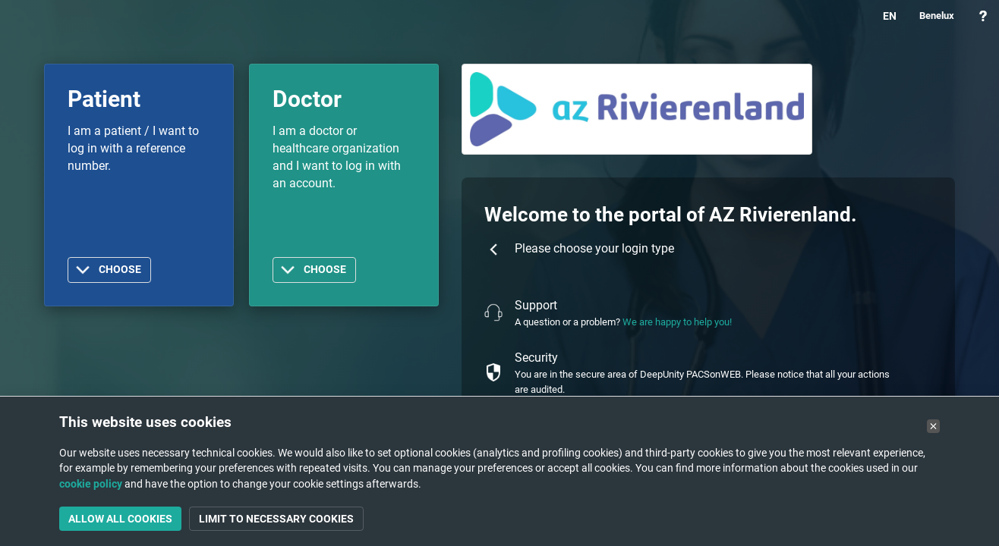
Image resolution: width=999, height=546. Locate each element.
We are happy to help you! (677, 322)
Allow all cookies (120, 519)
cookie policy (90, 484)
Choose (120, 269)
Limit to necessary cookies (276, 519)
